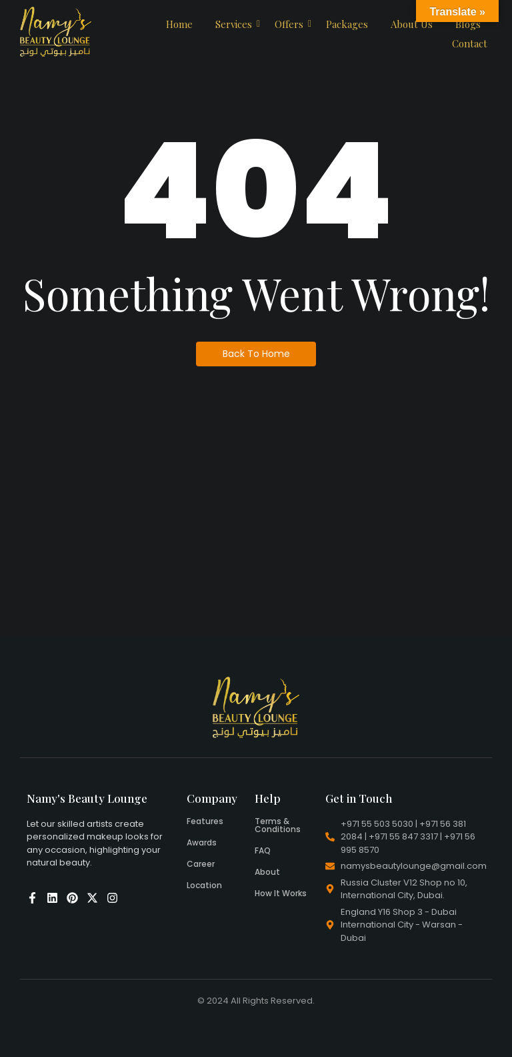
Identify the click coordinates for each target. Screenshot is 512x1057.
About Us (412, 24)
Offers (291, 24)
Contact (469, 43)
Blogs (468, 24)
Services (236, 24)
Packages (347, 24)
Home (179, 24)
